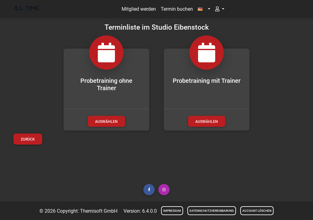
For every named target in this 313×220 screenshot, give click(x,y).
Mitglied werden (139, 9)
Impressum (172, 210)
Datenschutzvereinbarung (212, 210)
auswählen (106, 121)
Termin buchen (177, 9)
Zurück (28, 139)
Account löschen (256, 210)
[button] (203, 9)
